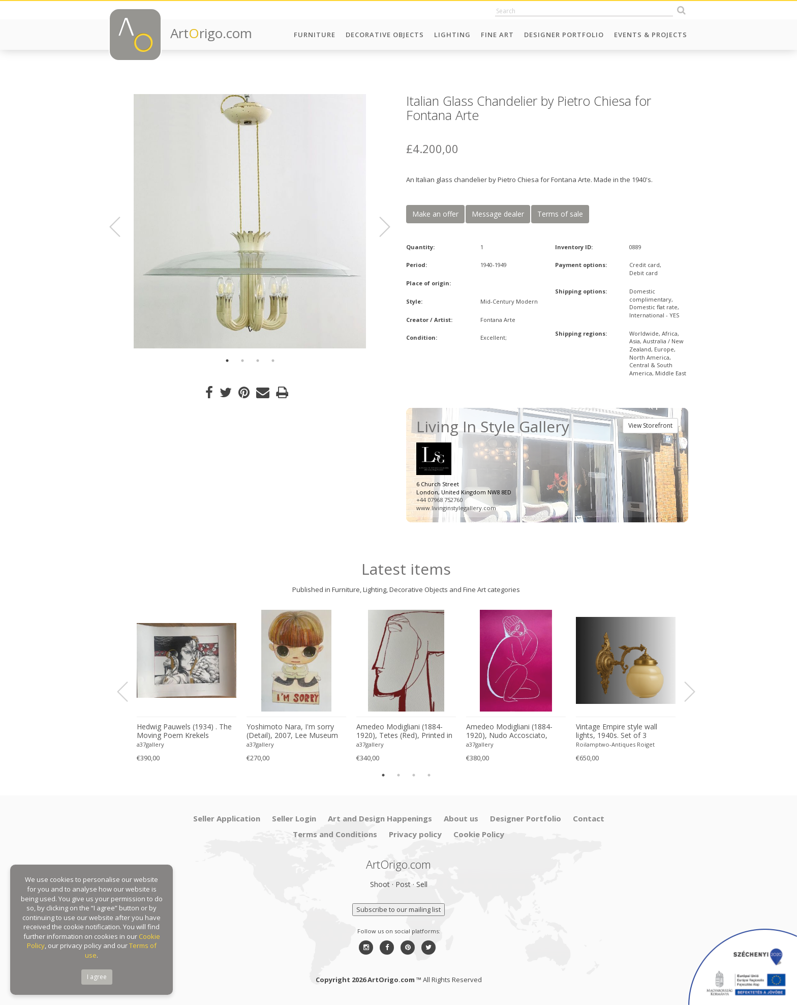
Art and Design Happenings (380, 818)
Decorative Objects (385, 34)
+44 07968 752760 (439, 500)
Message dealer (498, 214)
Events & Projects (650, 34)
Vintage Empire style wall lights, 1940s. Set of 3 (616, 731)
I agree (97, 976)
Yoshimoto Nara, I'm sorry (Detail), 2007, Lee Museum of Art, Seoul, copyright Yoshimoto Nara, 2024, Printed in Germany (292, 731)
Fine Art (497, 34)
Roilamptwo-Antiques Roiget (615, 744)
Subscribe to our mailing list (398, 909)
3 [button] (258, 361)
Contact (588, 818)
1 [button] (227, 361)
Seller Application (226, 818)
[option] (250, 221)
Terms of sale (560, 214)
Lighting (452, 34)
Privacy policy (415, 834)
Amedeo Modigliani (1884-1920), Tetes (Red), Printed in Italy (404, 731)
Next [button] (379, 227)
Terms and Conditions (335, 834)
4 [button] (273, 361)
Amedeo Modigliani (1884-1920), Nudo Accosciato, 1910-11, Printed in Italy (509, 731)
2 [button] (242, 361)
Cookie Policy (478, 834)
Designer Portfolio (564, 34)
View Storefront (650, 425)
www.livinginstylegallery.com (456, 508)
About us (461, 818)
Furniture (314, 34)
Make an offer (435, 214)
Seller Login (294, 818)
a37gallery (150, 744)
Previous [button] (121, 227)
